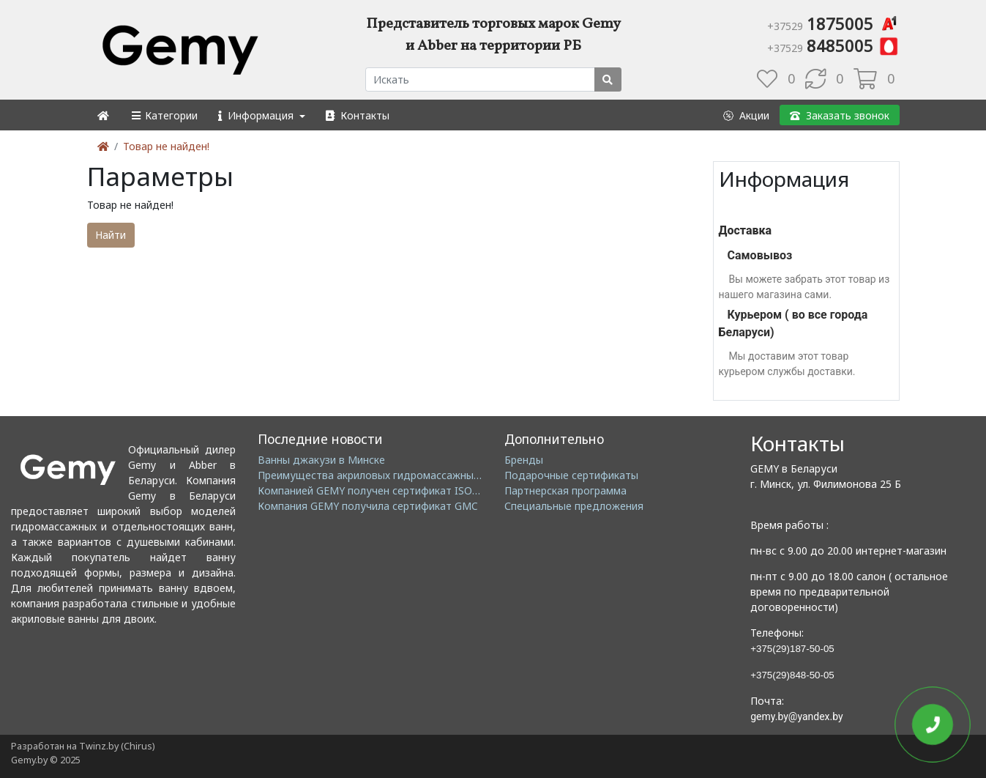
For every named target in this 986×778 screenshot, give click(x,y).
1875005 (833, 23)
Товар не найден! (166, 146)
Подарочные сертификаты (571, 475)
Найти (110, 235)
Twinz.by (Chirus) (116, 746)
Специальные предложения (573, 506)
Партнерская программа (565, 490)
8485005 (833, 45)
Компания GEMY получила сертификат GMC (368, 506)
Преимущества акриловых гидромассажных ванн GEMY (397, 475)
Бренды (523, 460)
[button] (163, 115)
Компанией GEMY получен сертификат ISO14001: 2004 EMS (406, 490)
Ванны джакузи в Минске (321, 460)
